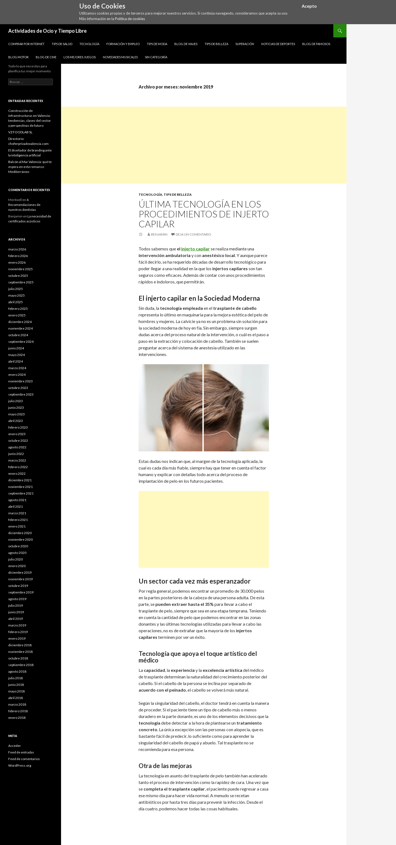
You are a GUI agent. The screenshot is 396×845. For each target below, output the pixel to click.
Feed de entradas (21, 752)
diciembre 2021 (20, 480)
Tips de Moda (157, 44)
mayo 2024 (16, 355)
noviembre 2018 (20, 652)
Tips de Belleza (216, 44)
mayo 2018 (16, 691)
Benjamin (159, 234)
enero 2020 (17, 566)
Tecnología (89, 44)
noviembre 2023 (20, 381)
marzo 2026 (17, 249)
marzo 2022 (17, 460)
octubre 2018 (18, 658)
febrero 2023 (18, 427)
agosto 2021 (17, 500)
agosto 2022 (17, 447)
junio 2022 (16, 454)
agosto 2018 (17, 671)
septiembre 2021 (21, 493)
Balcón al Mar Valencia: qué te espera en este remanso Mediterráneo (30, 167)
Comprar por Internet (26, 44)
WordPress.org (19, 765)
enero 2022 (17, 473)
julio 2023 (15, 401)
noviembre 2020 (20, 539)
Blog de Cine (46, 57)
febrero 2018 (18, 711)
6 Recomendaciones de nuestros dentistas (24, 205)
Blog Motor (18, 57)
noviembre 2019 (20, 579)
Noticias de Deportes (278, 44)
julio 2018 (15, 678)
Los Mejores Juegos (80, 57)
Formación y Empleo (123, 44)
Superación (244, 44)
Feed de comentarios (24, 759)
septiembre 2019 (21, 592)
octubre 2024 (18, 335)
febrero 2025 (18, 308)
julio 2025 (15, 289)
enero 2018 (17, 718)
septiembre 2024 (21, 341)
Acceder (14, 746)
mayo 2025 (16, 295)
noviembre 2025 (20, 269)
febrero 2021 (18, 520)
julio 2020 (15, 559)
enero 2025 (17, 315)
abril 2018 (15, 698)
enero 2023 (17, 434)
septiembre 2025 (21, 282)
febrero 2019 (18, 632)
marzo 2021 (17, 513)
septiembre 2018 (21, 665)
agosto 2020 (17, 553)
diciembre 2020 (20, 533)
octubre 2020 (18, 546)
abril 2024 (15, 361)
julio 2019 (15, 605)
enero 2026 (17, 262)
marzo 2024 (17, 368)
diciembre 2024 (20, 322)
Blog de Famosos (316, 44)
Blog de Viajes (185, 44)
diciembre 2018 (20, 645)
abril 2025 (15, 302)
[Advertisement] (203, 145)
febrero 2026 (18, 256)
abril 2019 (15, 619)
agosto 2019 (17, 599)
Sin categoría (156, 57)
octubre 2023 (18, 388)
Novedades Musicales (120, 57)
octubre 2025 (18, 276)
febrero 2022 (18, 467)
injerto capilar (195, 248)
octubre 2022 (18, 440)
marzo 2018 (17, 704)
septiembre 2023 (21, 394)
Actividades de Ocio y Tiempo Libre (47, 31)
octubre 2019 (18, 586)
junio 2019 (16, 612)
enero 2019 (17, 638)
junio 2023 (16, 407)
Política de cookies (130, 18)
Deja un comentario (193, 234)
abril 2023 (15, 421)
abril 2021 (15, 506)
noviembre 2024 (20, 328)
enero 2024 (17, 374)
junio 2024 (16, 348)
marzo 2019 (17, 625)
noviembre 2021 (20, 487)
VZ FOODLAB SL (20, 132)
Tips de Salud (62, 44)
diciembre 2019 (20, 572)
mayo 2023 (16, 414)
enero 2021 (17, 526)
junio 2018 (16, 685)
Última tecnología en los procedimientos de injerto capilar (204, 213)
